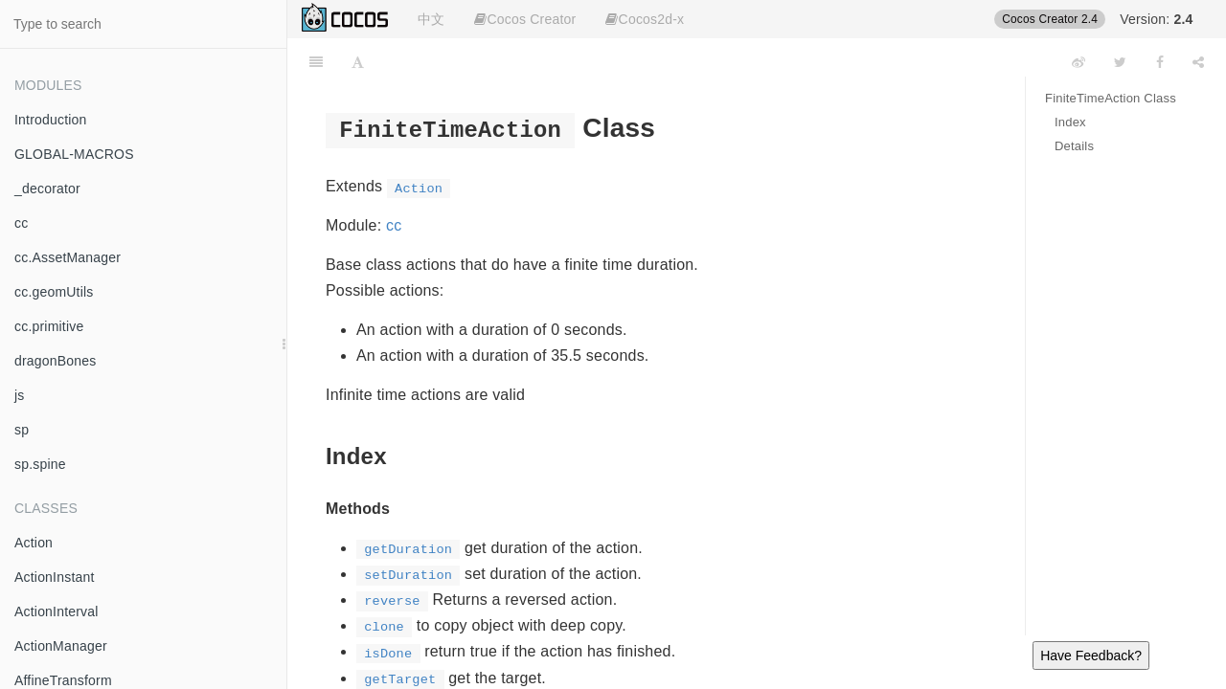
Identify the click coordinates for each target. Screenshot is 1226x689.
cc (21, 223)
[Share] (1198, 62)
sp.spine (40, 464)
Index (1070, 122)
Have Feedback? (1091, 655)
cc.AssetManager (67, 257)
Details (1074, 146)
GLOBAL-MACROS (74, 154)
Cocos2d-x (644, 19)
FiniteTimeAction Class (1110, 98)
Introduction (50, 119)
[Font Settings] (357, 62)
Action (33, 542)
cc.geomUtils (54, 292)
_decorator (47, 188)
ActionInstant (54, 577)
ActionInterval (56, 611)
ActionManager (60, 646)
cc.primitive (48, 326)
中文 (431, 19)
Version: (1156, 19)
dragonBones (55, 360)
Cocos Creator (525, 19)
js (19, 395)
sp (21, 429)
